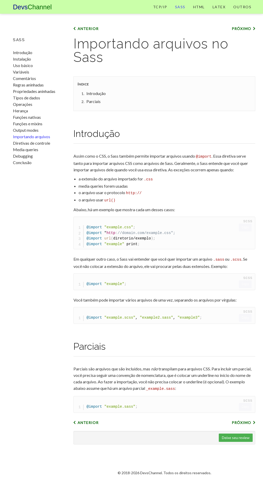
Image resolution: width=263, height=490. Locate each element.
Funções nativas (27, 117)
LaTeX (219, 11)
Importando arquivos (31, 136)
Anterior (88, 38)
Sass (180, 11)
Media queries (25, 149)
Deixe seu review (236, 444)
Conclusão (22, 162)
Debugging (23, 155)
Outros (242, 11)
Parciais (93, 111)
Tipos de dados (26, 97)
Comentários (24, 78)
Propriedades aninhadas (34, 91)
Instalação (22, 58)
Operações (22, 104)
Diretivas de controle (31, 143)
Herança (20, 110)
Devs (32, 11)
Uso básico (23, 65)
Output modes (26, 130)
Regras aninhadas (28, 84)
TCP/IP (160, 11)
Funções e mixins (27, 123)
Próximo (241, 38)
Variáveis (21, 71)
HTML (199, 11)
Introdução (22, 52)
